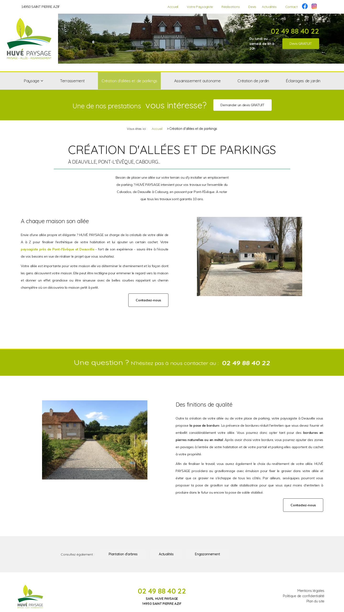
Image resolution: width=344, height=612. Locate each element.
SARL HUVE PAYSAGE (162, 598)
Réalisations (230, 7)
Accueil (172, 7)
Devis (252, 7)
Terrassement (72, 80)
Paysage (31, 80)
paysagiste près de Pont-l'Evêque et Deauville (57, 249)
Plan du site (315, 601)
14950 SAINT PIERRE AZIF (40, 7)
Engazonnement (207, 554)
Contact (291, 7)
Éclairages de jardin (303, 80)
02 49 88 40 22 (295, 31)
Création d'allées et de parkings (129, 80)
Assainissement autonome (197, 80)
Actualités (269, 7)
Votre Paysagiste (200, 7)
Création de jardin (253, 80)
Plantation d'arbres (123, 554)
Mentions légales (310, 590)
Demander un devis (242, 105)
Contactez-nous (148, 300)
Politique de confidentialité (303, 596)
